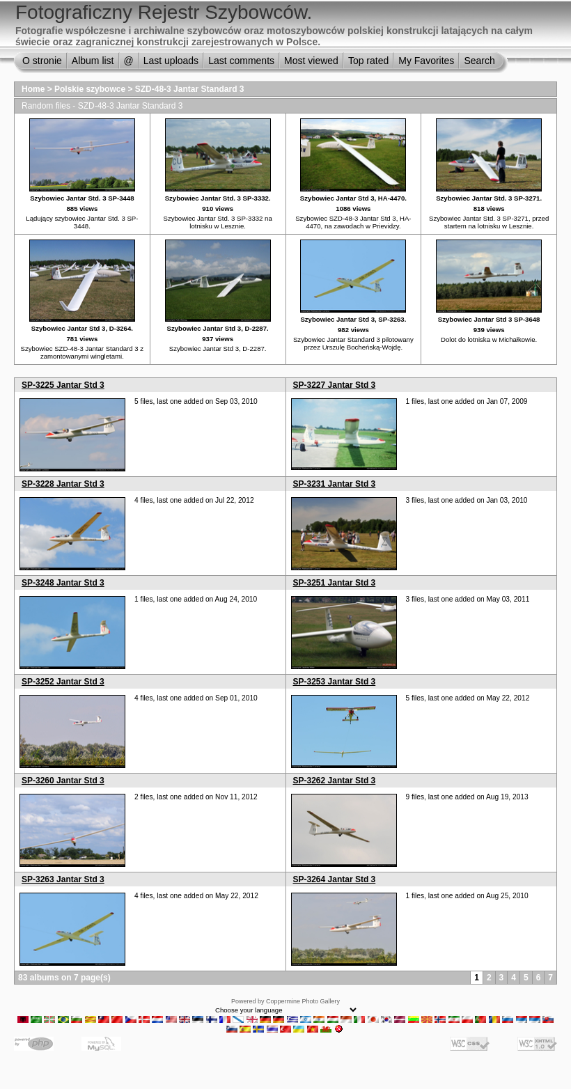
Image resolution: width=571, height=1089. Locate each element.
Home (33, 89)
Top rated (368, 60)
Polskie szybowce (89, 89)
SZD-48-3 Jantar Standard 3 (189, 89)
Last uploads (170, 60)
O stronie (42, 60)
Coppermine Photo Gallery (303, 1001)
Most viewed (311, 60)
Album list (93, 60)
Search (479, 60)
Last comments (241, 60)
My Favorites (426, 60)
